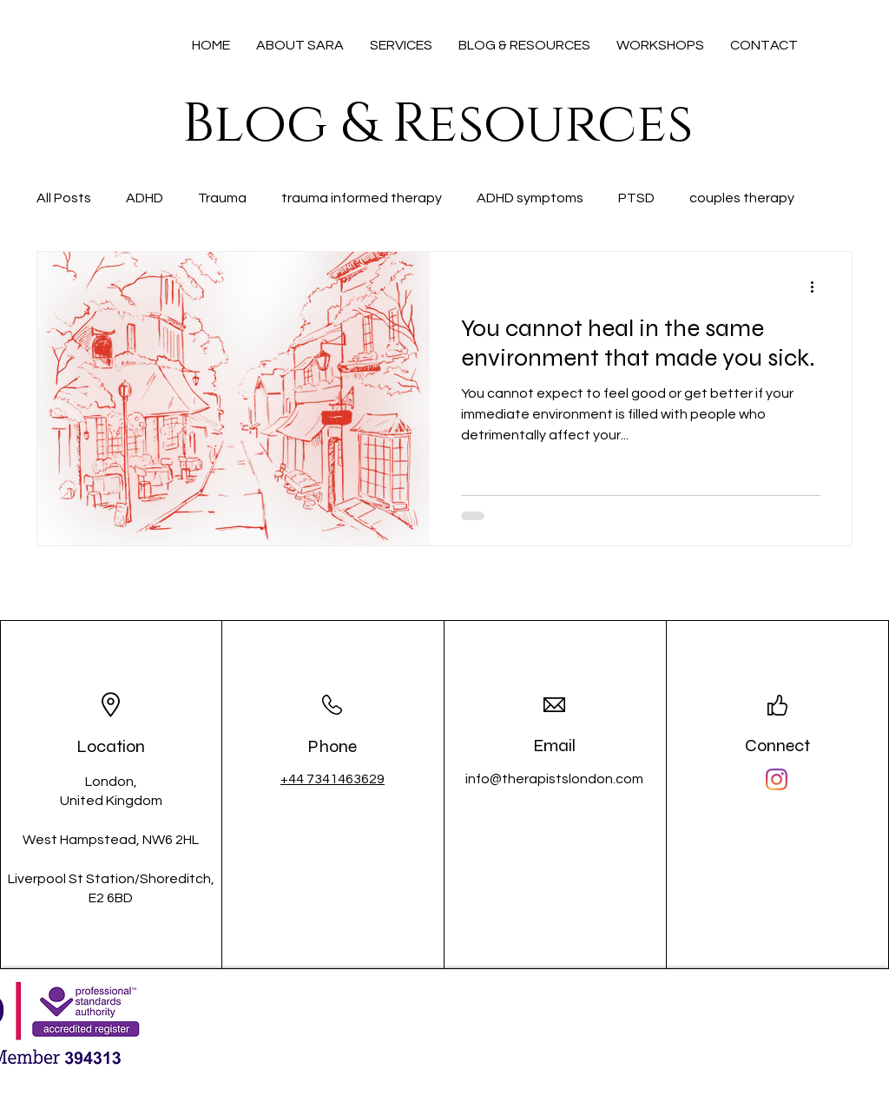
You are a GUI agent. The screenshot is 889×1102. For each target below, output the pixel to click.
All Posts (63, 198)
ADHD (144, 198)
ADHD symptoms (530, 198)
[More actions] (817, 287)
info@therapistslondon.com (554, 779)
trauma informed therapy (361, 198)
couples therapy (741, 198)
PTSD (636, 198)
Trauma (222, 198)
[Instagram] (776, 779)
